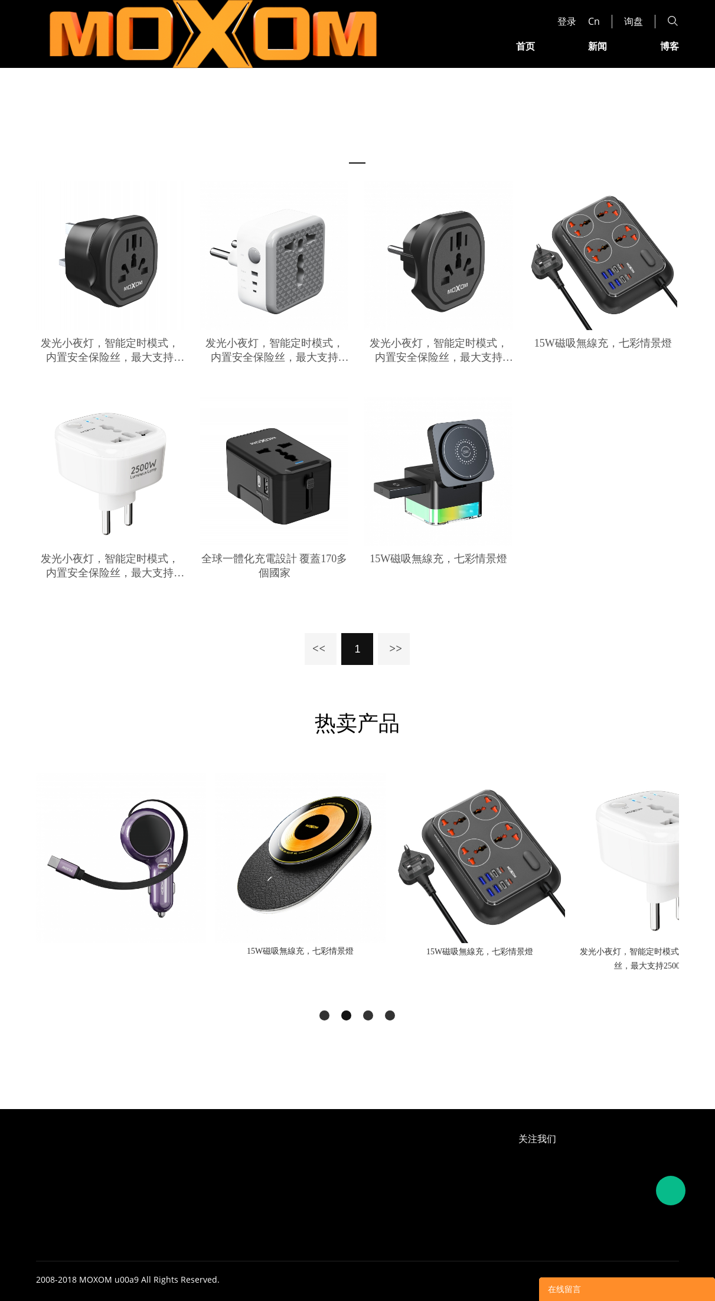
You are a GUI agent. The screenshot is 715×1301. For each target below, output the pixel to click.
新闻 (597, 45)
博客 (669, 45)
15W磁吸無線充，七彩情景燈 (603, 343)
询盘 (633, 21)
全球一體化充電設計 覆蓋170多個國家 (274, 566)
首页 (525, 45)
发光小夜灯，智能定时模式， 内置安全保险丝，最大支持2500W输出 (110, 350)
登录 (566, 21)
